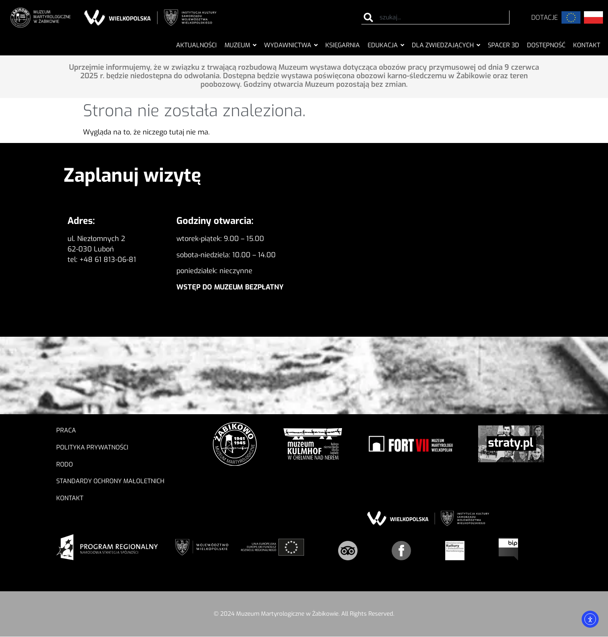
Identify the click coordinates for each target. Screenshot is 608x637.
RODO (66, 464)
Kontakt (69, 498)
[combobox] (435, 17)
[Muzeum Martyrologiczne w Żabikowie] (441, 248)
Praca (66, 430)
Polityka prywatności (92, 447)
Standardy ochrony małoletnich (110, 481)
